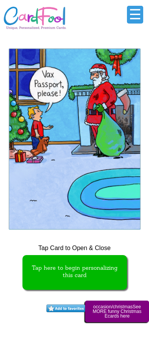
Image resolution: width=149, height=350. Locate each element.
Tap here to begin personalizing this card (75, 272)
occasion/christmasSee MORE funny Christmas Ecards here (116, 311)
